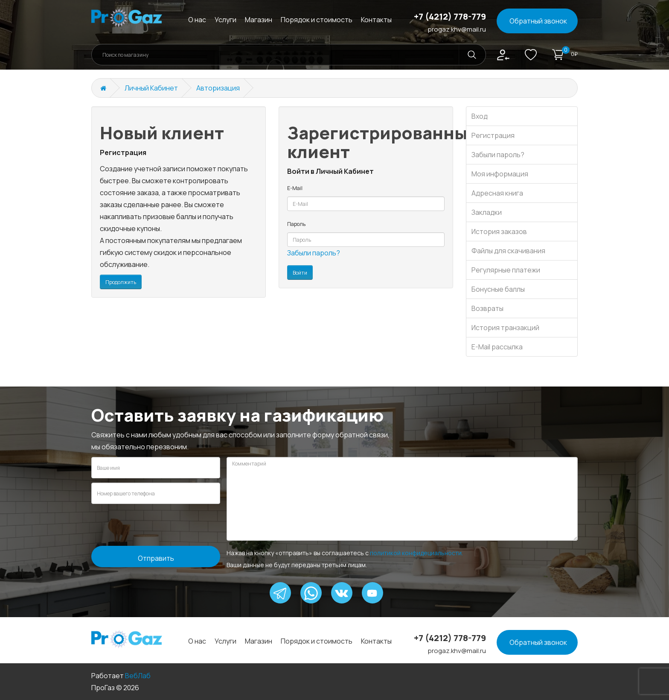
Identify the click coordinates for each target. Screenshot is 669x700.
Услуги (225, 19)
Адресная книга (497, 193)
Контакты (376, 19)
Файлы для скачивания (508, 250)
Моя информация (499, 174)
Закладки (486, 212)
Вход (479, 116)
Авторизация (218, 88)
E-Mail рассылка (497, 346)
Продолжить (120, 282)
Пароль (296, 224)
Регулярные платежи (505, 270)
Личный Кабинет (151, 88)
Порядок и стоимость (316, 19)
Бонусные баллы (498, 289)
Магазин (258, 19)
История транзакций (505, 327)
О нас (197, 19)
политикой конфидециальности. (416, 553)
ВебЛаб (138, 675)
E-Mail (295, 188)
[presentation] (156, 525)
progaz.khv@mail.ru (457, 29)
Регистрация (493, 135)
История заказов (499, 231)
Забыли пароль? (313, 253)
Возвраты (487, 308)
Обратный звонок (538, 21)
